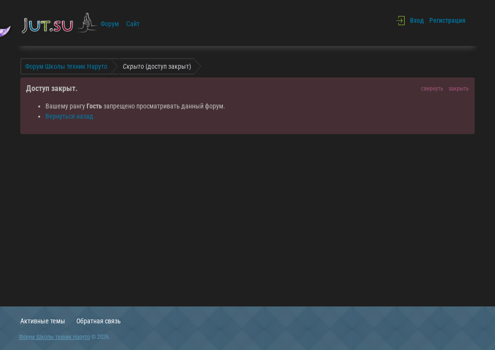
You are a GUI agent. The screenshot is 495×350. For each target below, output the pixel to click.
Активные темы (42, 321)
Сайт (133, 24)
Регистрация (447, 20)
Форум (110, 24)
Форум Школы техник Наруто (54, 337)
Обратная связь (98, 321)
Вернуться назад (69, 116)
